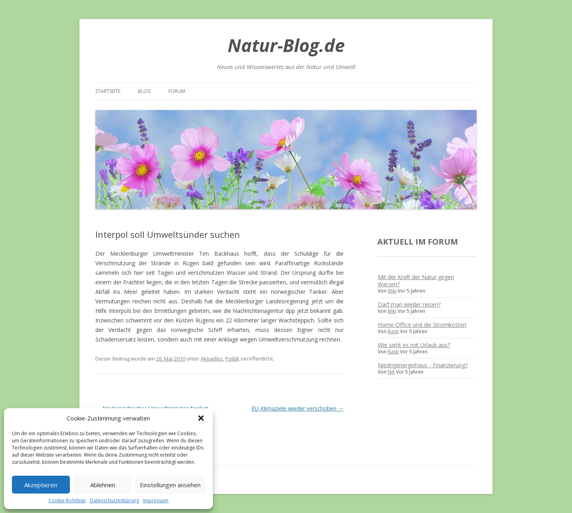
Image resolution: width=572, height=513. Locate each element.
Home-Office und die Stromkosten (422, 324)
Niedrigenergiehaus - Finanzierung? (423, 365)
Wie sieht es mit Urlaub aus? (414, 345)
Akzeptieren (40, 485)
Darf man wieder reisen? (409, 304)
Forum (176, 91)
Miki (392, 290)
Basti (393, 331)
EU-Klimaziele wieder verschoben (297, 408)
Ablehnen (102, 485)
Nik (391, 371)
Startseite (107, 91)
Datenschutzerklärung (114, 500)
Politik (232, 358)
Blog (144, 91)
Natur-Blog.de (286, 45)
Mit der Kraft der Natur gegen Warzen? (416, 280)
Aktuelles (212, 358)
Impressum (155, 500)
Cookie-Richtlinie (67, 500)
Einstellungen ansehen (170, 485)
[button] (201, 418)
